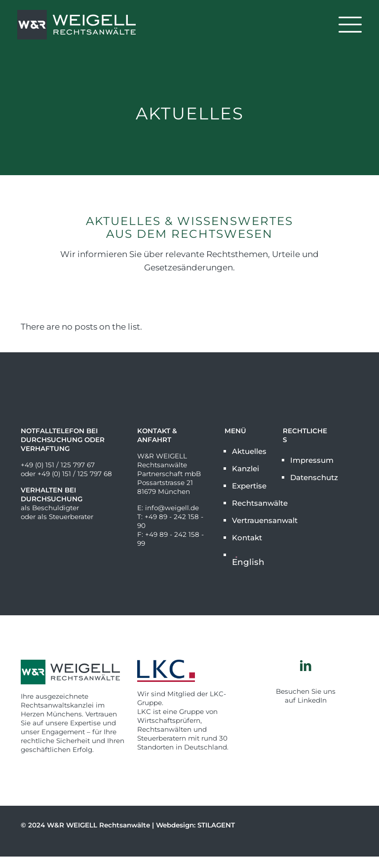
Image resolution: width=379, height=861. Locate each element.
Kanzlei (245, 468)
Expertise (249, 485)
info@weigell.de (172, 508)
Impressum (309, 460)
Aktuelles (249, 451)
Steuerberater (71, 517)
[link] (189, 671)
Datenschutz (309, 477)
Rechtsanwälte (251, 503)
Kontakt (247, 537)
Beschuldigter (55, 508)
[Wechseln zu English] (251, 558)
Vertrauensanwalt (251, 520)
